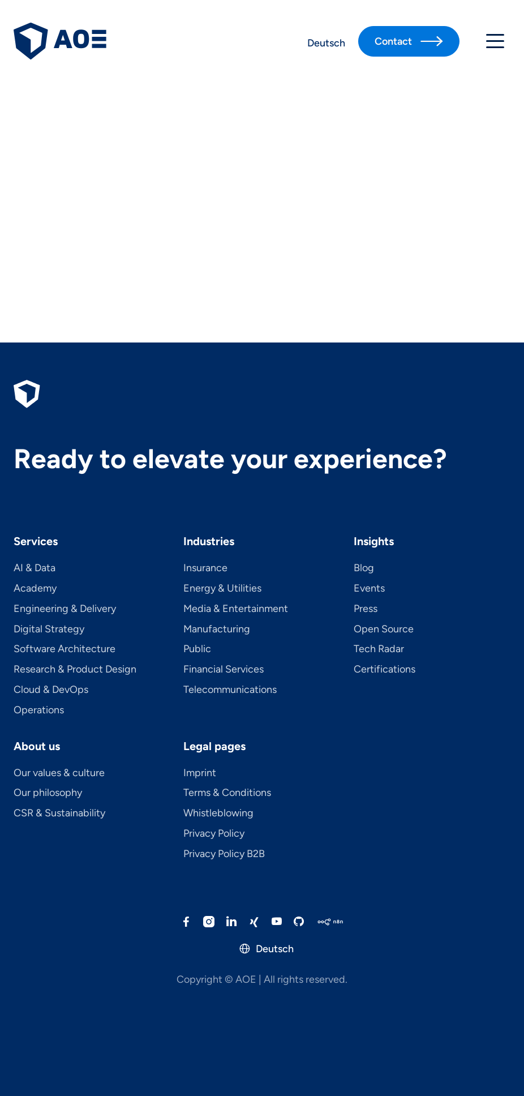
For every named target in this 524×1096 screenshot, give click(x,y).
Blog (364, 568)
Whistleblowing (218, 813)
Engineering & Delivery (65, 609)
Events (369, 588)
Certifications (384, 669)
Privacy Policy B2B (224, 854)
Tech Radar (379, 649)
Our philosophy (48, 793)
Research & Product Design (75, 669)
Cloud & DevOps (51, 690)
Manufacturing (216, 629)
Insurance (205, 568)
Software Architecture (64, 649)
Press (365, 609)
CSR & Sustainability (59, 813)
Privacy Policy (213, 834)
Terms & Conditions (227, 793)
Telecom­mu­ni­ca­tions (230, 690)
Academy (35, 588)
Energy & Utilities (222, 588)
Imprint (199, 773)
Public (197, 649)
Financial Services (223, 669)
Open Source (384, 629)
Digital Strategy (49, 629)
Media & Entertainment (235, 609)
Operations (39, 710)
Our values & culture (59, 773)
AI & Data (34, 568)
